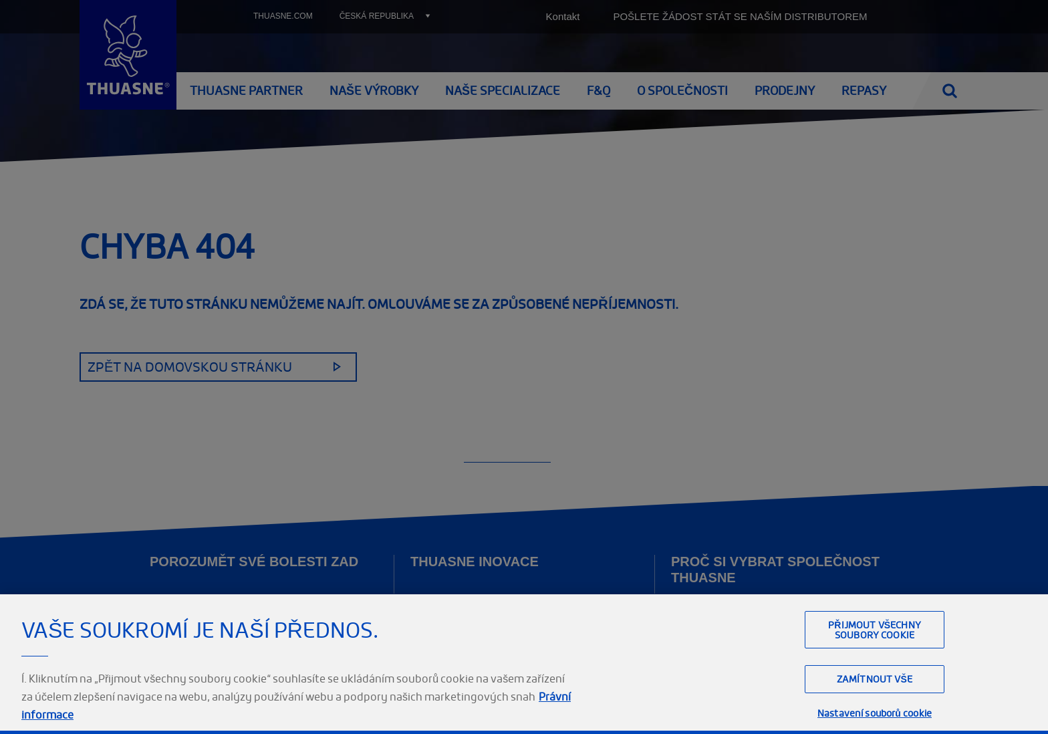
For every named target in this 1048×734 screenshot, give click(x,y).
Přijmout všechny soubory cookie (874, 684)
